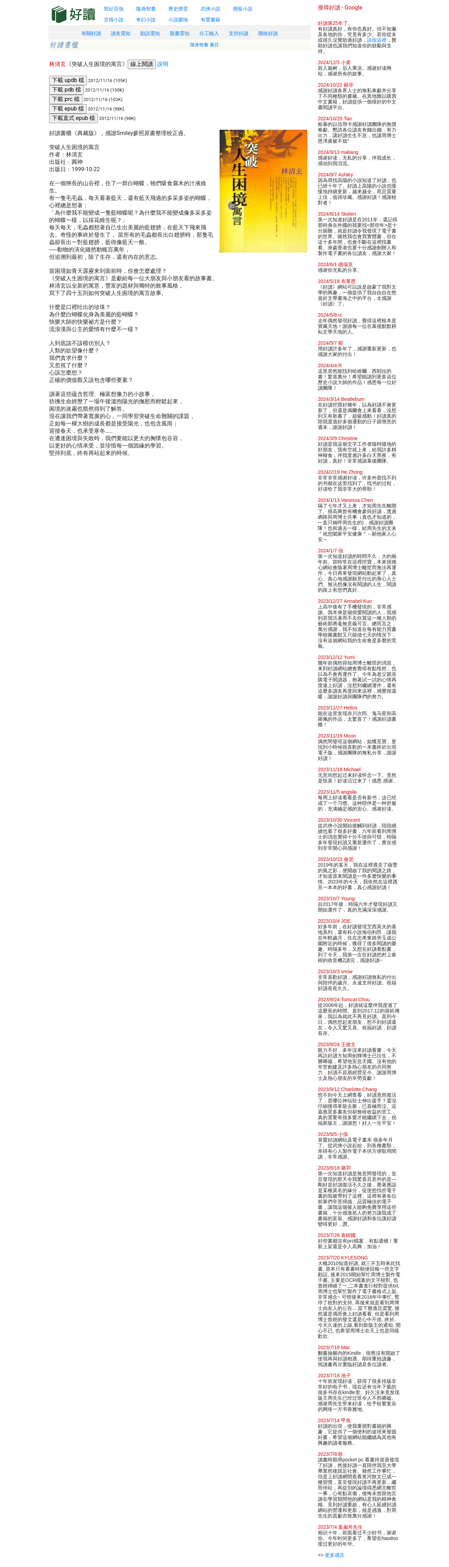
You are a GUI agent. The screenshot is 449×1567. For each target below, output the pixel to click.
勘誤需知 (150, 33)
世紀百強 (113, 9)
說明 (162, 64)
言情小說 (113, 19)
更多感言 (334, 1555)
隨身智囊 (146, 9)
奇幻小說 (146, 19)
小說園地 (178, 19)
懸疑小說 (243, 9)
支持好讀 (238, 33)
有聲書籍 (210, 19)
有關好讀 (91, 33)
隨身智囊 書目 (204, 44)
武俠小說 (210, 9)
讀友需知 (120, 33)
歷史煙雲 (178, 9)
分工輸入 (209, 33)
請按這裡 (377, 40)
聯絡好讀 (268, 33)
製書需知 (179, 33)
